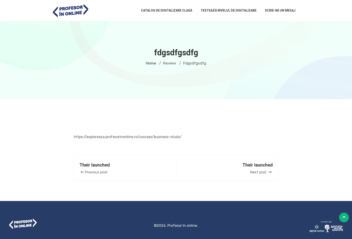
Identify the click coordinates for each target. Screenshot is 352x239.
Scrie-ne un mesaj (280, 10)
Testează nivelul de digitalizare (228, 10)
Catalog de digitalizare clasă (166, 10)
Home (151, 63)
